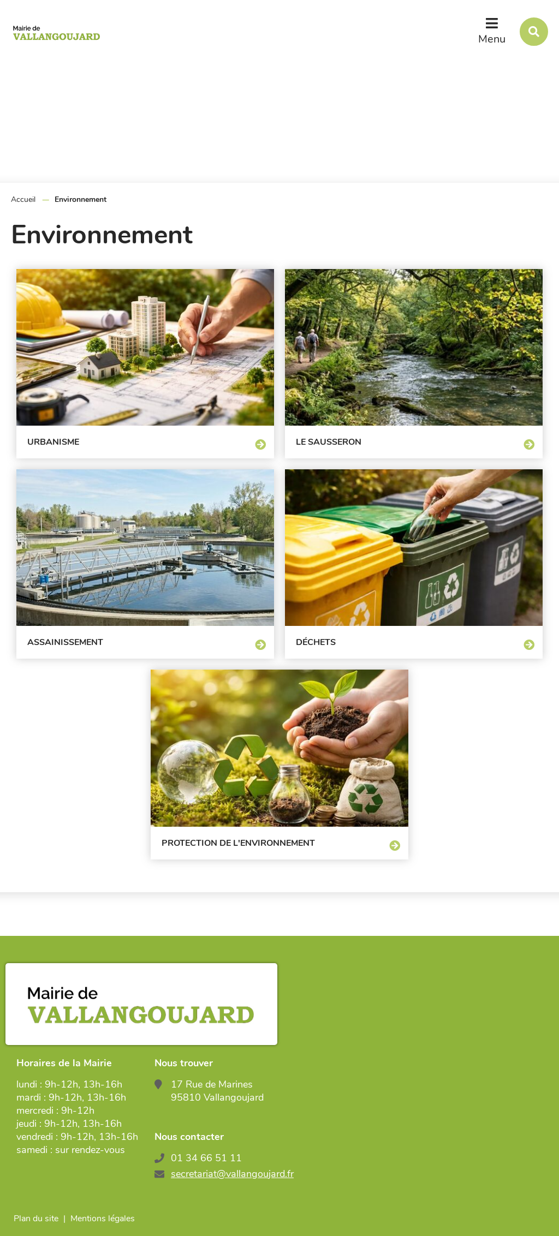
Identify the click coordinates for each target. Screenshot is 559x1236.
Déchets (316, 642)
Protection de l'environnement (238, 843)
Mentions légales (102, 1219)
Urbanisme (53, 442)
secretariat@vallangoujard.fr (232, 1173)
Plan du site (36, 1219)
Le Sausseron (328, 442)
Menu (492, 39)
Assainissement (65, 642)
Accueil (23, 199)
